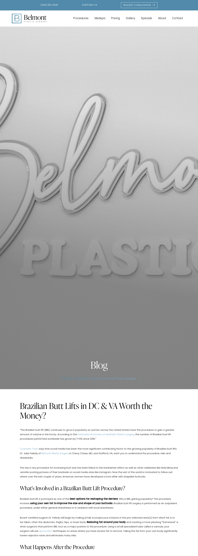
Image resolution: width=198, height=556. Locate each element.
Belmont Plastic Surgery (55, 453)
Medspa (99, 18)
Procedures (80, 18)
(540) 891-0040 (49, 5)
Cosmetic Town (29, 449)
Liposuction (45, 531)
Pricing (115, 18)
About (162, 18)
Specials (146, 18)
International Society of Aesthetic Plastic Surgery (106, 434)
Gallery (130, 18)
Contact (177, 18)
